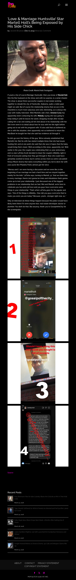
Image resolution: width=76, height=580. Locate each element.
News (38, 31)
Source (10, 473)
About (18, 563)
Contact (30, 563)
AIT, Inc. (45, 577)
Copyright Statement (36, 566)
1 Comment (46, 31)
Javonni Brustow (17, 31)
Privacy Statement (48, 563)
